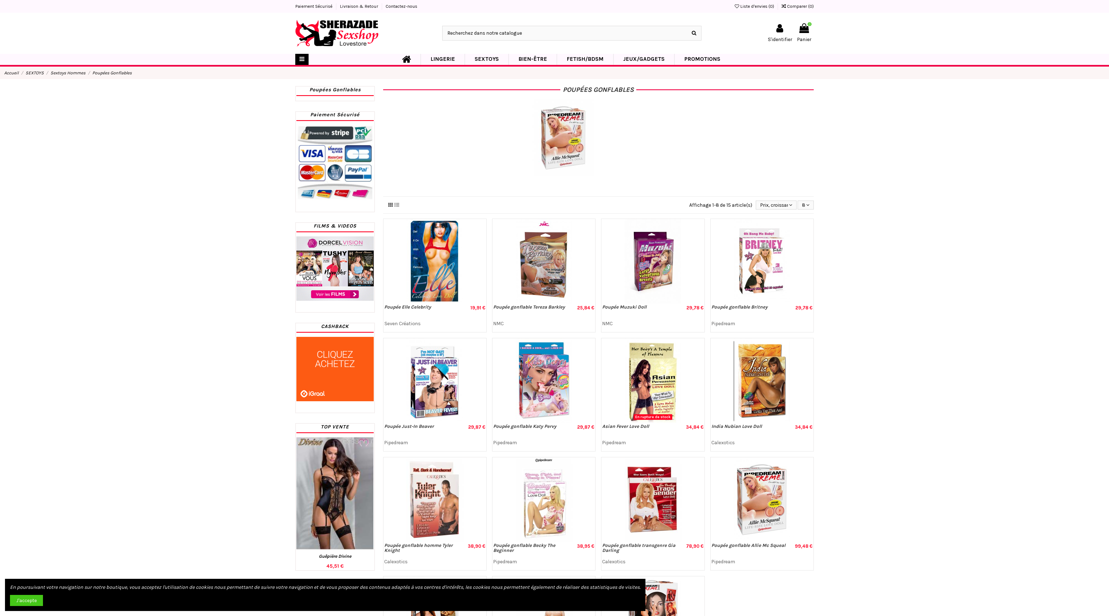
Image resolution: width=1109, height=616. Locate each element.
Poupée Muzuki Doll (624, 307)
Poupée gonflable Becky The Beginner (524, 547)
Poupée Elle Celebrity (407, 307)
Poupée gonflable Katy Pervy (524, 426)
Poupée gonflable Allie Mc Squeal (748, 545)
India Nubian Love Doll (736, 426)
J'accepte (26, 600)
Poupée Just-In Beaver (409, 426)
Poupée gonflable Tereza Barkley (529, 307)
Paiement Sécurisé (314, 6)
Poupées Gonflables (335, 90)
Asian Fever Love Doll (625, 426)
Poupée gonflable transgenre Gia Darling (638, 547)
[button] (443, 59)
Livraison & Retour (359, 6)
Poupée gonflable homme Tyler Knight (418, 547)
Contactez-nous (401, 6)
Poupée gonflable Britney (739, 307)
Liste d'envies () (755, 6)
